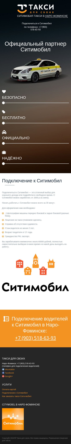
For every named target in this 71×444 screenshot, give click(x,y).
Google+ (9, 376)
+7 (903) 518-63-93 (38, 28)
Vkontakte (10, 369)
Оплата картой (9, 389)
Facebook (9, 373)
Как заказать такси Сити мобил (16, 396)
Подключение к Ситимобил (15, 393)
